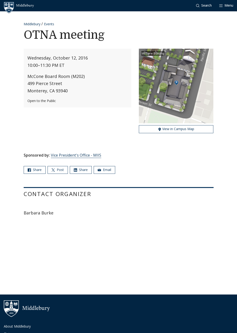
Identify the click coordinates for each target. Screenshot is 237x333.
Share (35, 169)
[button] (203, 5)
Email (104, 169)
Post (58, 169)
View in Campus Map (176, 129)
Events (49, 24)
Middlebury (32, 24)
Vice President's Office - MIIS (76, 155)
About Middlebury (17, 326)
